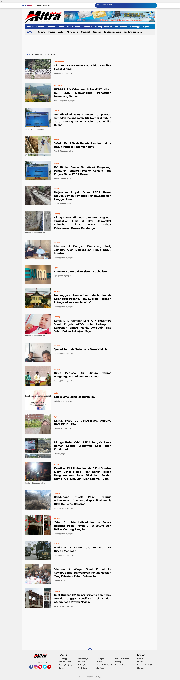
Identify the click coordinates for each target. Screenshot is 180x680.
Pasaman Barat (74, 27)
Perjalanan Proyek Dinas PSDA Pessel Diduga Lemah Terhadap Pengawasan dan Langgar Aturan (82, 196)
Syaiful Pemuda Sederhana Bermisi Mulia (81, 349)
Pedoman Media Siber (145, 665)
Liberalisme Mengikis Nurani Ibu (75, 396)
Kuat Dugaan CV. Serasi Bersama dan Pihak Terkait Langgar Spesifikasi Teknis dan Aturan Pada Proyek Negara (82, 599)
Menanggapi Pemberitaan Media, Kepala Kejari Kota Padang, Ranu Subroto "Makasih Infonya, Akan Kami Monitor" (82, 299)
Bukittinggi (135, 27)
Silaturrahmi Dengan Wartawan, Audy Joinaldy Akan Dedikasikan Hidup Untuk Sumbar (82, 250)
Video (32, 32)
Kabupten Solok (57, 32)
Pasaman (51, 27)
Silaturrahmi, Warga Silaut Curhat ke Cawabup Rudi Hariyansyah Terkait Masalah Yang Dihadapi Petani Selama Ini (82, 573)
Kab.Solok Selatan (122, 659)
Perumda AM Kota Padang (105, 665)
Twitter (46, 668)
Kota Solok (73, 32)
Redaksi (140, 659)
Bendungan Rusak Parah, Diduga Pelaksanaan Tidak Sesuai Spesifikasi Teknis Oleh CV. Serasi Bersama (82, 501)
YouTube (51, 668)
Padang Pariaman (103, 27)
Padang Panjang (113, 32)
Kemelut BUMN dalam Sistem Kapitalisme (81, 271)
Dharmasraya (83, 659)
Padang (97, 32)
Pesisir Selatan (120, 665)
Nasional (88, 27)
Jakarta (42, 32)
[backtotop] (90, 650)
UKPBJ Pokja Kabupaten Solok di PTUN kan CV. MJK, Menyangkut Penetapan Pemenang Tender (82, 93)
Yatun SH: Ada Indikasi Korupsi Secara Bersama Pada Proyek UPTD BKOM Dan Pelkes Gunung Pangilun (82, 526)
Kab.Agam (100, 659)
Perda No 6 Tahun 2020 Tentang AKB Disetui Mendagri (82, 549)
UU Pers (140, 662)
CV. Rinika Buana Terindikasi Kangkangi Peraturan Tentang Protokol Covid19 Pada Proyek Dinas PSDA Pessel (82, 171)
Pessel (61, 27)
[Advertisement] (90, 42)
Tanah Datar (121, 27)
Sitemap (140, 668)
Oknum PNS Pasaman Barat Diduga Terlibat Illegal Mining (82, 67)
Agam (146, 27)
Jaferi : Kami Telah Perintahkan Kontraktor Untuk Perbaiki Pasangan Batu (82, 145)
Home (29, 5)
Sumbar (40, 27)
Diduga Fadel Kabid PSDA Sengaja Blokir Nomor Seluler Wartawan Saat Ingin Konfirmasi (82, 446)
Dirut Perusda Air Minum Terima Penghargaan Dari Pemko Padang (82, 375)
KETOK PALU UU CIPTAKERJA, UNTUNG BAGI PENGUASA (82, 422)
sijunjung (100, 668)
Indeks (30, 27)
